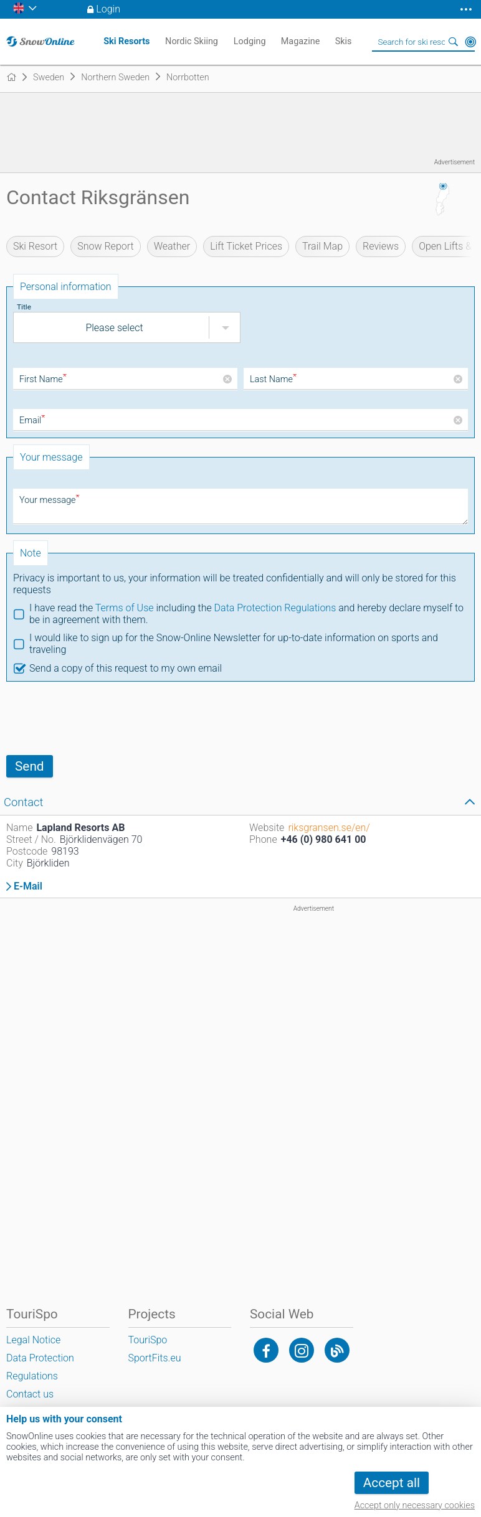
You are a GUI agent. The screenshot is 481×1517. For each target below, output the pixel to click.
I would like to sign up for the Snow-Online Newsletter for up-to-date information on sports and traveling (233, 643)
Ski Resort (35, 246)
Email (32, 420)
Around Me (470, 42)
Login (108, 9)
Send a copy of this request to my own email (125, 668)
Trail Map (322, 246)
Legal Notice (33, 1340)
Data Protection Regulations (275, 608)
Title (24, 307)
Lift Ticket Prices (246, 246)
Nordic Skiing (191, 41)
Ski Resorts (126, 41)
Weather (172, 246)
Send (29, 766)
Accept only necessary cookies (415, 1505)
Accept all (391, 1482)
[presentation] (101, 718)
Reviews (381, 246)
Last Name (273, 379)
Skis (343, 41)
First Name (43, 379)
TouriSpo (148, 1340)
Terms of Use (124, 608)
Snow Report (105, 246)
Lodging (250, 41)
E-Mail (28, 886)
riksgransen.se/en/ (328, 828)
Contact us (30, 1394)
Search (453, 42)
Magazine (300, 41)
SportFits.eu (154, 1358)
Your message (49, 500)
